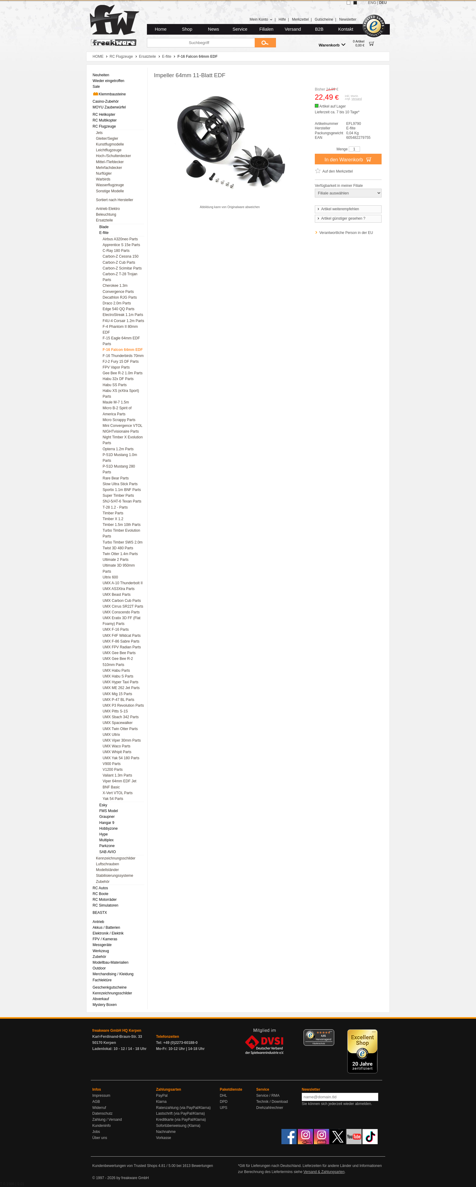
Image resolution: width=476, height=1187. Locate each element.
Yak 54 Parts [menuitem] (113, 799)
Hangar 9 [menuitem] (106, 823)
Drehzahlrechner (269, 1108)
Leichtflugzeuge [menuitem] (108, 150)
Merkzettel (300, 19)
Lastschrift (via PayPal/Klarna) (180, 1113)
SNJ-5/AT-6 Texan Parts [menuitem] (122, 501)
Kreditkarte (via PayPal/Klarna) (181, 1119)
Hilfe (282, 19)
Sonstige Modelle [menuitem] (110, 191)
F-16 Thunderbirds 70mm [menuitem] (123, 356)
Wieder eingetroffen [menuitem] (108, 81)
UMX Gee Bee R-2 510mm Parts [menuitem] (118, 662)
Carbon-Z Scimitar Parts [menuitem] (122, 268)
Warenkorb (332, 44)
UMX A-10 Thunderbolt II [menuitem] (123, 583)
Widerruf (99, 1108)
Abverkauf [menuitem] (101, 999)
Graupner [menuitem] (107, 817)
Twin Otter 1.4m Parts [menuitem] (120, 554)
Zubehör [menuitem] (103, 882)
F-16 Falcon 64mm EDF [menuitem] (123, 350)
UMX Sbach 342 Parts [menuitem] (121, 717)
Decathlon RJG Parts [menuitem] (120, 297)
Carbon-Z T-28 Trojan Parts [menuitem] (120, 277)
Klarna (161, 1102)
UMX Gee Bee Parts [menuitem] (119, 653)
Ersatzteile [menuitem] (104, 220)
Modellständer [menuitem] (107, 870)
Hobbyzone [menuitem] (108, 828)
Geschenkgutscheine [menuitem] (110, 987)
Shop (187, 29)
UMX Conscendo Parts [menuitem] (121, 612)
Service (240, 29)
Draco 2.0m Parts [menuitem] (117, 303)
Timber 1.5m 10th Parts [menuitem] (122, 525)
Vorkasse (163, 1138)
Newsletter (347, 19)
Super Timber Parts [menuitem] (118, 495)
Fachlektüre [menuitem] (102, 980)
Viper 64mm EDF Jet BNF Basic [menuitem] (119, 784)
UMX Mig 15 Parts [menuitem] (117, 694)
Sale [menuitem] (96, 86)
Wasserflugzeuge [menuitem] (110, 185)
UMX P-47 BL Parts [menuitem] (118, 700)
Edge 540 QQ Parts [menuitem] (118, 309)
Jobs (96, 1132)
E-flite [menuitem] (104, 233)
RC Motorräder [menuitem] (105, 899)
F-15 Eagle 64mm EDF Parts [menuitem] (121, 341)
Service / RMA (268, 1095)
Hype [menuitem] (103, 834)
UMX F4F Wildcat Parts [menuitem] (122, 635)
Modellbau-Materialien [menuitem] (110, 962)
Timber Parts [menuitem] (113, 513)
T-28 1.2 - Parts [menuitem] (115, 507)
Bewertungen (202, 1166)
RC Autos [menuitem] (100, 888)
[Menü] (330, 1033)
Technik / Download (272, 1102)
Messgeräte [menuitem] (102, 945)
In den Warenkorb (348, 159)
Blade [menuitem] (104, 227)
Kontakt (345, 29)
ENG (372, 3)
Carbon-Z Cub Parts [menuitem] (119, 262)
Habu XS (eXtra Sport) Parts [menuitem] (121, 394)
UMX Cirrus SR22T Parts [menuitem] (123, 606)
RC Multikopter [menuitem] (105, 120)
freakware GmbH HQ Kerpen (116, 1030)
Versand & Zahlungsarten (323, 1172)
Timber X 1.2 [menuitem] (113, 519)
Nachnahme (166, 1132)
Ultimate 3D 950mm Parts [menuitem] (119, 568)
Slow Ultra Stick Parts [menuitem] (120, 484)
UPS (223, 1108)
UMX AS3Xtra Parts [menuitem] (118, 589)
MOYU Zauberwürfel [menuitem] (109, 107)
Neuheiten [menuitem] (101, 75)
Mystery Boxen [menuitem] (105, 1005)
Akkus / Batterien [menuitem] (106, 927)
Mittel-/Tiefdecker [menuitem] (110, 162)
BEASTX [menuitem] (100, 913)
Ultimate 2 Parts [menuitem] (115, 559)
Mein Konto (261, 19)
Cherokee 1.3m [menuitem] (115, 285)
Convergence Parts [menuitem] (118, 292)
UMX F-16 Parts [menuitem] (116, 629)
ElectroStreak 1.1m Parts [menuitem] (123, 315)
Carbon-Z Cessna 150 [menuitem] (120, 256)
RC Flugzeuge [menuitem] (104, 126)
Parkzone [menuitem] (107, 846)
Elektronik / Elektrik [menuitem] (108, 933)
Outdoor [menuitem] (99, 968)
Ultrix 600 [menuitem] (110, 577)
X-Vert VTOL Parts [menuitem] (118, 793)
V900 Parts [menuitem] (112, 764)
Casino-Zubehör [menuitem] (106, 101)
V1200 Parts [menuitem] (113, 769)
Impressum (101, 1095)
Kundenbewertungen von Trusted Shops (124, 1166)
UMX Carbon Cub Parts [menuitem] (122, 601)
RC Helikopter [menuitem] (104, 114)
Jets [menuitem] (99, 133)
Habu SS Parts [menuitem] (115, 385)
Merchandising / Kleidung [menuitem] (113, 974)
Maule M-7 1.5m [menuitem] (116, 402)
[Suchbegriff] (201, 42)
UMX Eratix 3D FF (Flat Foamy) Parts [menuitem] (122, 621)
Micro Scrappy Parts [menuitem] (119, 420)
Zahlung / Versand (107, 1119)
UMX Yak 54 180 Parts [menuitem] (121, 758)
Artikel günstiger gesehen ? (341, 218)
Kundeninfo (101, 1126)
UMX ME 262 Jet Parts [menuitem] (121, 688)
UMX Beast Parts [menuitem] (117, 594)
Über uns (99, 1138)
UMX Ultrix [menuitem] (111, 734)
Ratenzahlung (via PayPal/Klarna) (183, 1108)
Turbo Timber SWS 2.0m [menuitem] (123, 542)
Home (161, 29)
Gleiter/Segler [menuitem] (107, 138)
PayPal (162, 1095)
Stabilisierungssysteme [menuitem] (114, 875)
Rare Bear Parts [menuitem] (116, 478)
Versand (293, 29)
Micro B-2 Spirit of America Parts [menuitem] (117, 411)
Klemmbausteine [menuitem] (109, 93)
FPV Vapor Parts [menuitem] (116, 367)
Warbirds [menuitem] (103, 179)
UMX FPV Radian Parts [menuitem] (122, 647)
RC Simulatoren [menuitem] (105, 905)
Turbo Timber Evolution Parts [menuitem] (121, 533)
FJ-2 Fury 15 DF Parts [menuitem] (121, 361)
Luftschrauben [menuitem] (107, 864)
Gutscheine (324, 19)
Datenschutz (102, 1113)
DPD (223, 1102)
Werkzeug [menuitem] (101, 951)
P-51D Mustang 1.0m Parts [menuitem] (120, 458)
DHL (223, 1095)
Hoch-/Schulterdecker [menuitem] (113, 156)
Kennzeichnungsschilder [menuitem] (115, 858)
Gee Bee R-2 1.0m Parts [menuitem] (122, 373)
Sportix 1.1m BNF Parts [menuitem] (122, 490)
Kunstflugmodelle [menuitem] (110, 144)
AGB (96, 1102)
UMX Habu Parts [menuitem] (116, 670)
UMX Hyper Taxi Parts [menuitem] (120, 682)
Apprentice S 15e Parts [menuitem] (121, 245)
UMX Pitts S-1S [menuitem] (115, 711)
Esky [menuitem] (103, 805)
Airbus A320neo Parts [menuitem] (120, 239)
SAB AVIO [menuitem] (107, 852)
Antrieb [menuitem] (98, 922)
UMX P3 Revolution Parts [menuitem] (123, 705)
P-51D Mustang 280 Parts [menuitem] (119, 469)
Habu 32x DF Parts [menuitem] (118, 379)
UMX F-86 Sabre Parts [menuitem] (121, 641)
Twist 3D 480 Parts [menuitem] (118, 548)
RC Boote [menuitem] (100, 894)
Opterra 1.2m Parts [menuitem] (118, 449)
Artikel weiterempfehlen (338, 209)
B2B (319, 29)
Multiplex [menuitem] (106, 840)
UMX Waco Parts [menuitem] (117, 746)
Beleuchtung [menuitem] (106, 214)
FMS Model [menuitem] (108, 811)
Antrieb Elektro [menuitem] (108, 209)
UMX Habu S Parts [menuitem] (118, 676)
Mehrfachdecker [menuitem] (109, 168)
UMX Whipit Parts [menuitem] (117, 752)
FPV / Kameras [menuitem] (105, 939)
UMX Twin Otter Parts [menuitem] (120, 729)
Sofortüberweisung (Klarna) (178, 1126)
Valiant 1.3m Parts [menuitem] (117, 775)
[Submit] (265, 42)
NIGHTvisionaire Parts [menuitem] (121, 431)
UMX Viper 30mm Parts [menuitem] (122, 740)
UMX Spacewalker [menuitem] (118, 723)
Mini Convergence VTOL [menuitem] (122, 426)
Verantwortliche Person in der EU (346, 233)
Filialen (266, 29)
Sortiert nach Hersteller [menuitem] (114, 200)
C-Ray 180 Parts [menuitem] (116, 251)
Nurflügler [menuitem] (104, 173)
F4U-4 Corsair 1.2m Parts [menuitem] (123, 321)
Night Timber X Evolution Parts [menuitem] (123, 440)
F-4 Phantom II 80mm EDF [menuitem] (120, 329)
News (213, 29)
